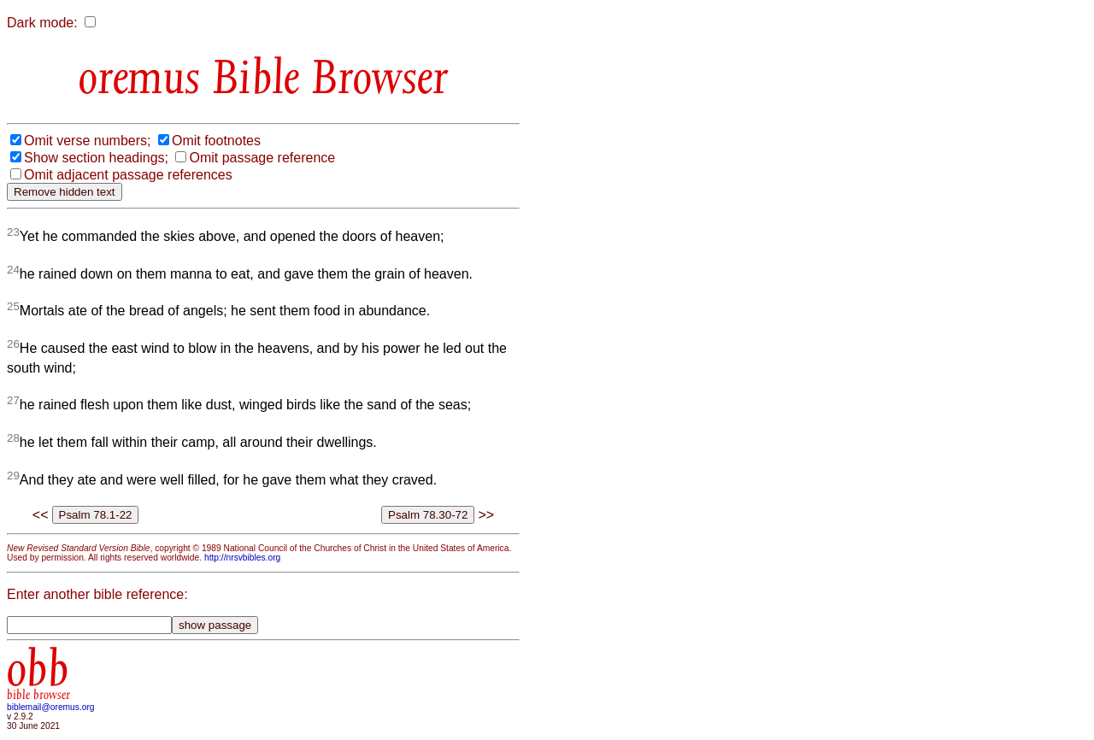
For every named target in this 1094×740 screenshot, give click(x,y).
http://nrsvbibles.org (242, 557)
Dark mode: (42, 22)
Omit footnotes (216, 140)
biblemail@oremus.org (51, 707)
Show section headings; (96, 157)
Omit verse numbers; (87, 140)
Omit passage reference (262, 157)
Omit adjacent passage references (128, 174)
